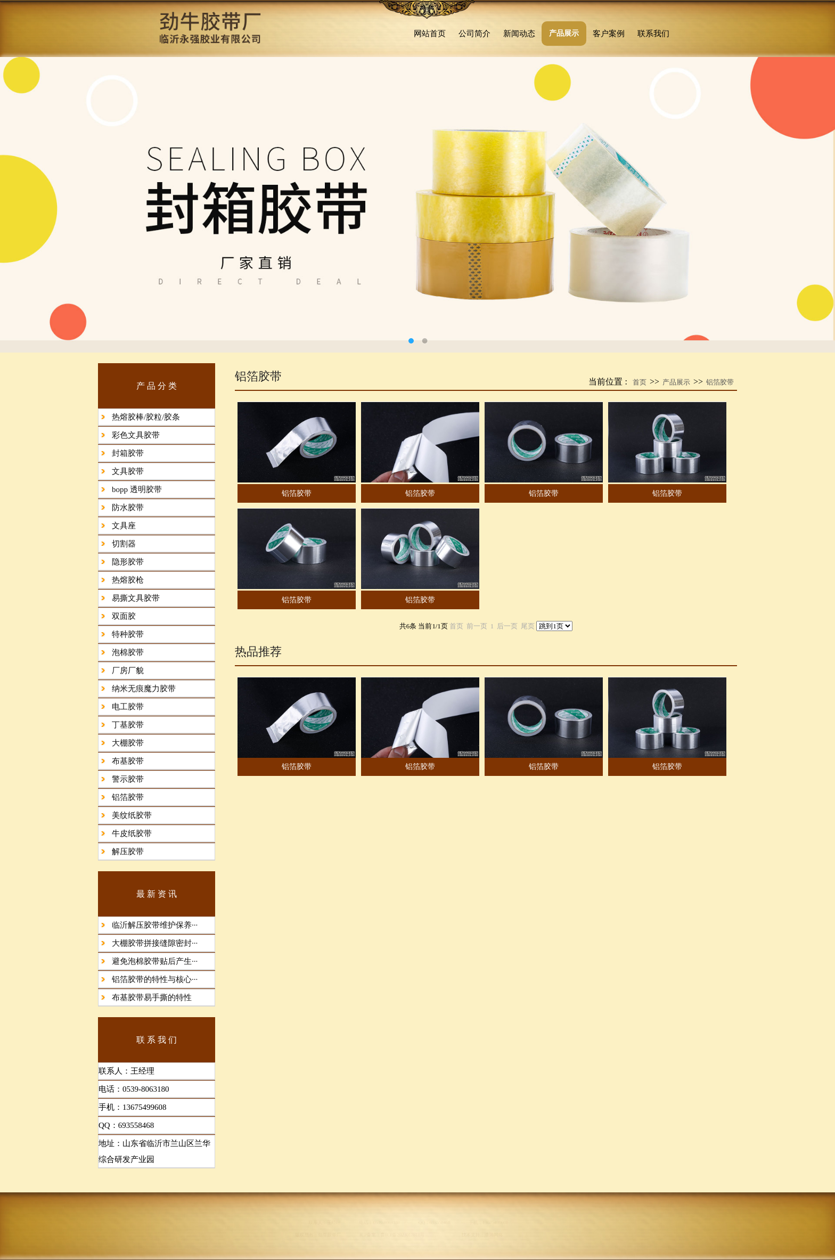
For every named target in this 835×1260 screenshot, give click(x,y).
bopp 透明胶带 (137, 489)
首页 (639, 382)
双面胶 (124, 616)
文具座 (124, 525)
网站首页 (430, 33)
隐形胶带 (128, 562)
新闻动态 (519, 33)
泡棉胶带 (128, 652)
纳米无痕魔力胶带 (144, 688)
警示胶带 (128, 779)
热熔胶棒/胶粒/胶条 (146, 417)
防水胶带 (128, 507)
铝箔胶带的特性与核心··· (155, 979)
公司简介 (474, 33)
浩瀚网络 (550, 1241)
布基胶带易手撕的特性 (152, 997)
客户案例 (609, 33)
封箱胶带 (128, 453)
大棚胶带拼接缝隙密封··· (155, 943)
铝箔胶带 (128, 797)
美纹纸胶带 (132, 815)
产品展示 (564, 33)
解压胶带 (128, 851)
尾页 (528, 626)
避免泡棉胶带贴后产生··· (155, 961)
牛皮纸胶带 (132, 833)
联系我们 (653, 33)
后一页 (507, 626)
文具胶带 (128, 471)
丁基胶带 (128, 725)
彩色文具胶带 (136, 435)
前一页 (476, 626)
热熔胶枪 (128, 580)
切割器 (124, 543)
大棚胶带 (128, 743)
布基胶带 (128, 761)
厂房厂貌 (128, 670)
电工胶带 (128, 706)
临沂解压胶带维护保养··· (155, 925)
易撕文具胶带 (136, 598)
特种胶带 (128, 634)
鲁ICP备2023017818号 (392, 1241)
